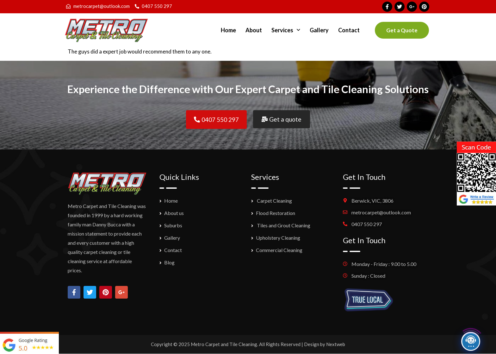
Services (285, 30)
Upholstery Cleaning (278, 238)
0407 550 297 (366, 224)
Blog (169, 262)
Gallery (319, 30)
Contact (349, 30)
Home (228, 30)
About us (174, 213)
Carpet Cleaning (274, 201)
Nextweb (335, 344)
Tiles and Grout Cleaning (283, 225)
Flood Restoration (275, 213)
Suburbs (173, 225)
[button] (286, 30)
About (253, 30)
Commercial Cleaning (279, 250)
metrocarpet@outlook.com (381, 212)
